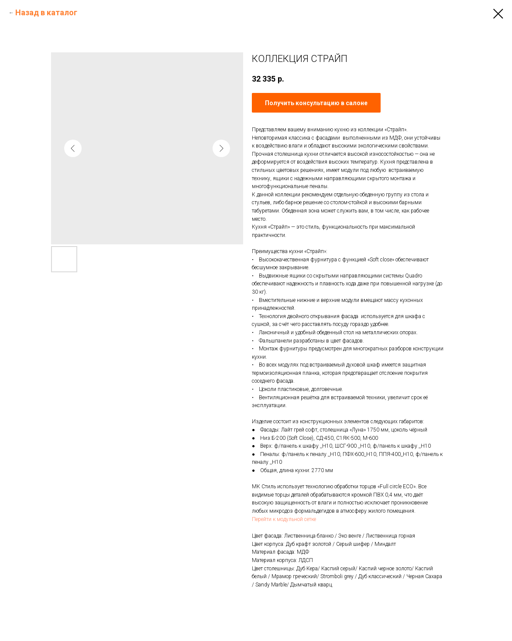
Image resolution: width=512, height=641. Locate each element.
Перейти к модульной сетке (284, 519)
